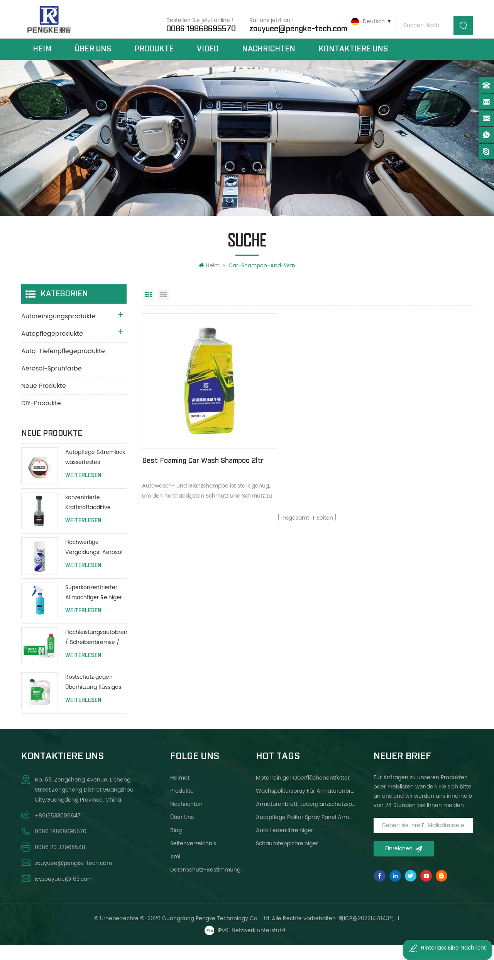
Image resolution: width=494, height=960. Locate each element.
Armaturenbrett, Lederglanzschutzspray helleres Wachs (305, 818)
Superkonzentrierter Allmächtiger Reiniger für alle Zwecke (93, 607)
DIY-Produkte (41, 418)
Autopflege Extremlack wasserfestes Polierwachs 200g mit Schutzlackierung (95, 473)
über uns (93, 57)
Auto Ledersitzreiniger (284, 845)
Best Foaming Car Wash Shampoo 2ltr (180, 449)
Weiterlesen (83, 490)
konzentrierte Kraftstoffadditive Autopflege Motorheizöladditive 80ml (91, 517)
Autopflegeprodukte (52, 349)
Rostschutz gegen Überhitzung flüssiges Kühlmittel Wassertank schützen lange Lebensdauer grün (94, 697)
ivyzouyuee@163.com (64, 893)
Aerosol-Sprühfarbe (51, 384)
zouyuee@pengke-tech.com (292, 27)
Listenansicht (163, 310)
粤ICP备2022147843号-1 (369, 933)
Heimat (179, 792)
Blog (176, 845)
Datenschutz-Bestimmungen (208, 884)
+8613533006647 (58, 830)
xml (175, 871)
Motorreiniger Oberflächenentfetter (303, 792)
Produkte (154, 57)
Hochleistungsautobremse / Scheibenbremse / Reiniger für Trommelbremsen (95, 652)
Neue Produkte (43, 401)
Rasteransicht (148, 310)
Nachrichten (268, 57)
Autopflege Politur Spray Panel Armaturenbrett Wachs (305, 831)
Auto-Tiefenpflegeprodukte (63, 366)
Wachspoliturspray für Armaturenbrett (305, 805)
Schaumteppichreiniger (287, 858)
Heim (42, 57)
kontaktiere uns (353, 57)
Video (208, 57)
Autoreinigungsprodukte (58, 331)
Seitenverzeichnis (193, 858)
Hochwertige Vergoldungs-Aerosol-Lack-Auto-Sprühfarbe (95, 563)
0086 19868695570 (194, 27)
